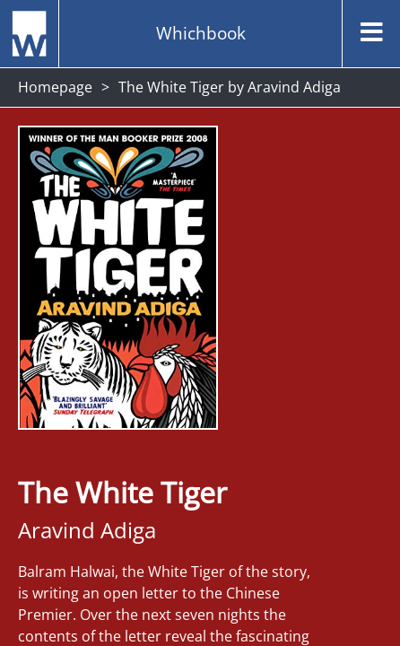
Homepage (55, 87)
